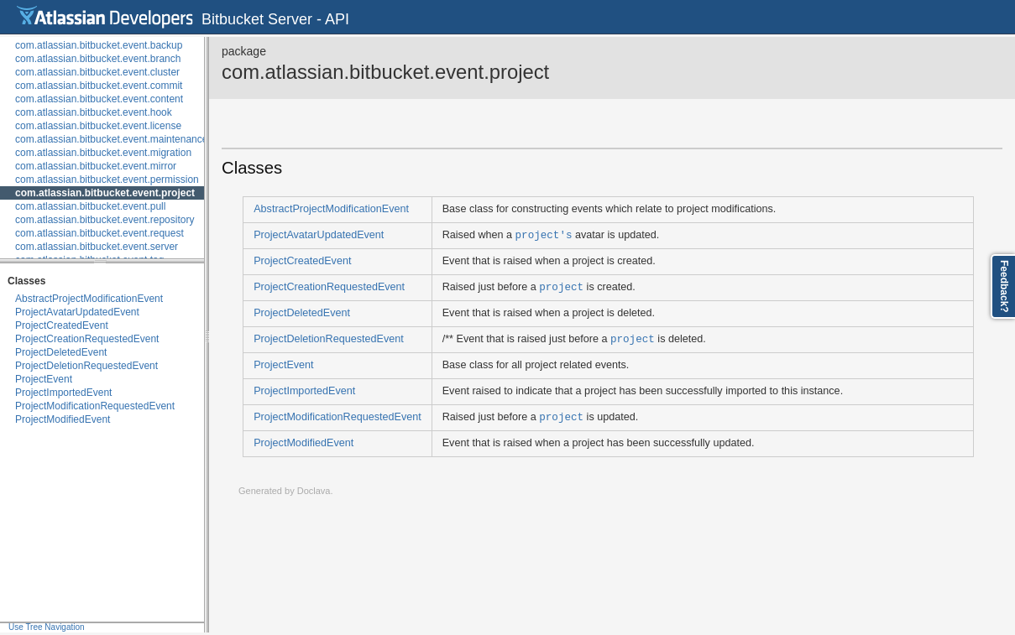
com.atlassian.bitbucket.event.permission (107, 179)
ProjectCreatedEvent (61, 325)
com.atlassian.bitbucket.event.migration (103, 153)
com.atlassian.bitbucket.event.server (96, 246)
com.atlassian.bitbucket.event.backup (98, 45)
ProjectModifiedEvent (62, 419)
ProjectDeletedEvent (61, 352)
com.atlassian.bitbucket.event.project (105, 193)
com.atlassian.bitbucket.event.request (99, 233)
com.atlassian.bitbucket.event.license (98, 126)
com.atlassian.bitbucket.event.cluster (97, 72)
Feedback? (1004, 286)
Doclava (314, 491)
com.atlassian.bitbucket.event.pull (90, 206)
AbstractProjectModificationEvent (89, 298)
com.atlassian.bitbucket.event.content (99, 99)
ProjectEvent (43, 379)
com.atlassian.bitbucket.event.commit (98, 85)
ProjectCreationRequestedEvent (87, 339)
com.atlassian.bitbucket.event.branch (98, 59)
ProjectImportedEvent (63, 392)
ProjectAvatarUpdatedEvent (77, 312)
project (561, 286)
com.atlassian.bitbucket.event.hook (93, 112)
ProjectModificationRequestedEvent (95, 406)
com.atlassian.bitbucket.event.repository (104, 220)
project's (544, 234)
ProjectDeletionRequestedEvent (86, 366)
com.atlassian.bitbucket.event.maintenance (111, 139)
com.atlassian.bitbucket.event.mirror (95, 166)
